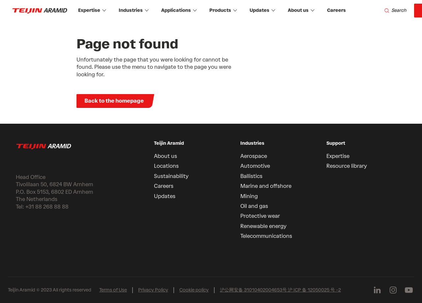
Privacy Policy (153, 290)
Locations (166, 166)
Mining (249, 196)
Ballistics (251, 176)
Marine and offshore (265, 186)
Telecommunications (266, 236)
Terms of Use (113, 290)
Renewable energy (263, 226)
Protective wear (260, 216)
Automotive (255, 166)
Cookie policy (194, 290)
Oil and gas (254, 206)
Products (223, 10)
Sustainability (171, 176)
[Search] (395, 10)
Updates (262, 10)
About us (301, 10)
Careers (336, 10)
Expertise (92, 10)
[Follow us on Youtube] (409, 290)
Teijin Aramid (169, 143)
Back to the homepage (114, 101)
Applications (179, 10)
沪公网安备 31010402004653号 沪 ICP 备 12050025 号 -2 (280, 290)
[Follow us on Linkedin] (377, 290)
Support (335, 143)
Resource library (346, 166)
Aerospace (253, 156)
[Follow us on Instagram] (393, 290)
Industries (134, 10)
